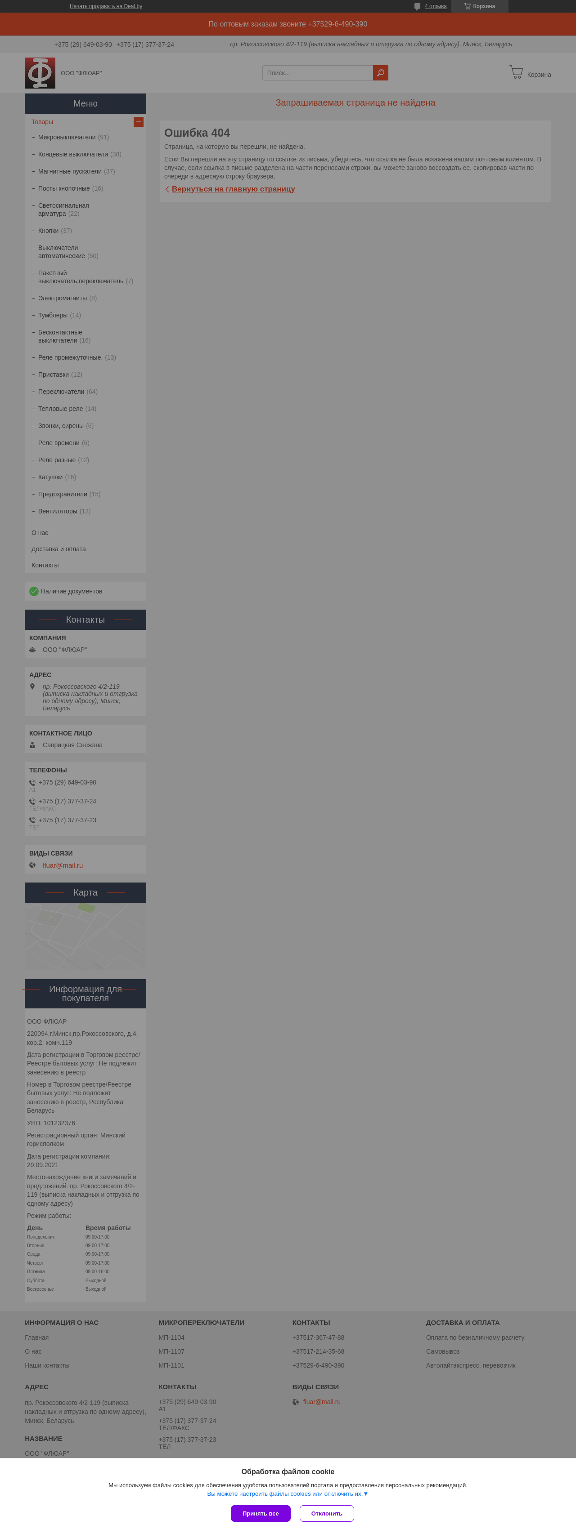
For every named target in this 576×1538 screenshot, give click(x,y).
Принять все (261, 1513)
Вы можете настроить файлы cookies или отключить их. (285, 1493)
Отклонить (326, 1513)
